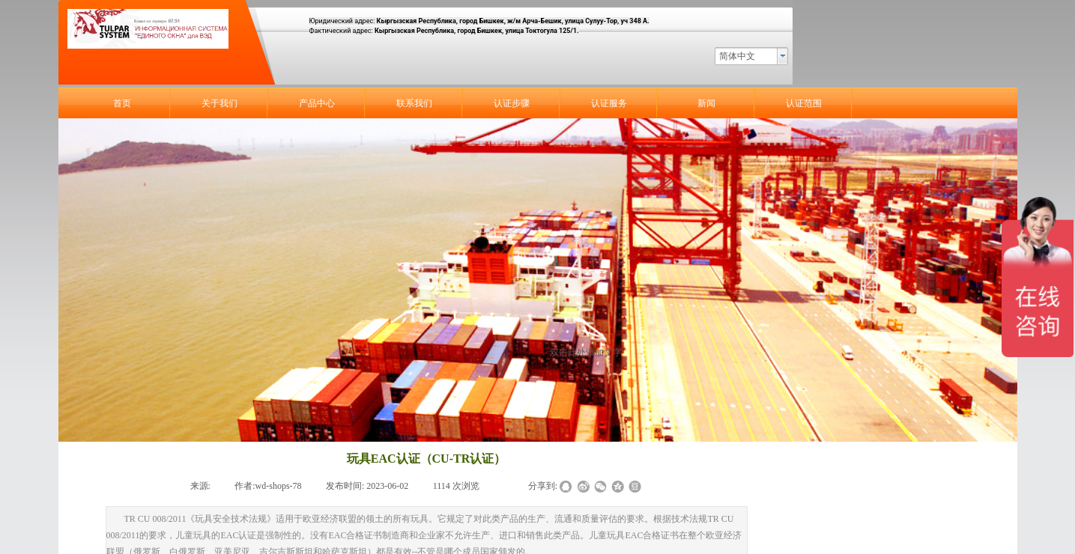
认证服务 (609, 103)
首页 (122, 103)
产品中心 (317, 103)
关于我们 (219, 103)
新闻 (706, 103)
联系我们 (414, 103)
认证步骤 (512, 103)
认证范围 (804, 103)
